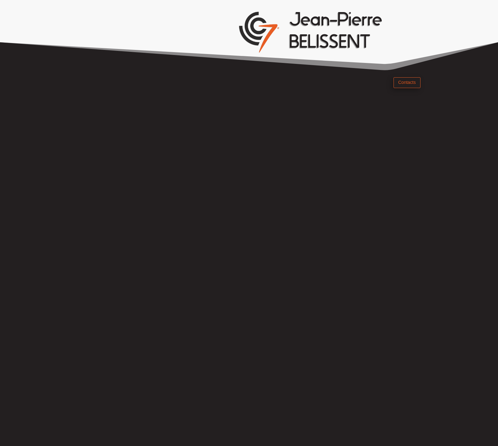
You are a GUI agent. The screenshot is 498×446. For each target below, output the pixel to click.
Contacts (407, 82)
